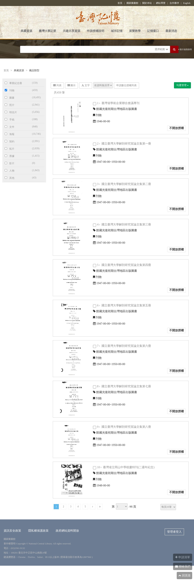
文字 (86, 85)
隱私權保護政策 (38, 530)
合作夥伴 (174, 3)
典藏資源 (26, 30)
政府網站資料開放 (67, 530)
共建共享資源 (71, 30)
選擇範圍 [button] (161, 49)
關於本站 (147, 3)
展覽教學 (135, 30)
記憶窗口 (153, 30)
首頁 (120, 3)
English (186, 3)
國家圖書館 (132, 3)
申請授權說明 (95, 30)
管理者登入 (174, 531)
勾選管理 (182, 85)
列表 (57, 85)
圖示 (72, 85)
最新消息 (171, 30)
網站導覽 (160, 3)
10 (126, 467)
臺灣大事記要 (47, 30)
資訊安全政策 (12, 530)
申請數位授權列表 (126, 85)
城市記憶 (116, 30)
